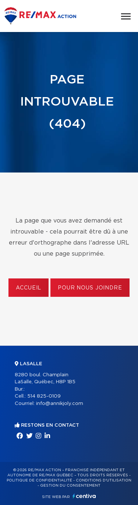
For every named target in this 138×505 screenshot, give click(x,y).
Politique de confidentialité (39, 480)
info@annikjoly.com (59, 403)
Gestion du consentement (70, 485)
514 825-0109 (44, 396)
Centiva (84, 496)
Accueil (28, 288)
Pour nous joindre (90, 288)
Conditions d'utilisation (103, 480)
